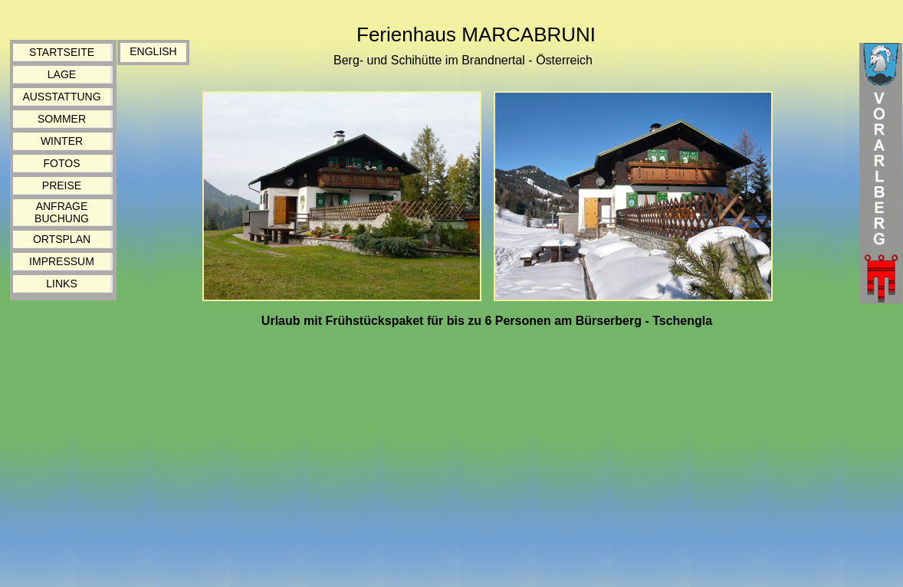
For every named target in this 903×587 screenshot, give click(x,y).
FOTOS (62, 163)
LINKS (61, 283)
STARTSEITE (61, 52)
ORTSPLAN (61, 239)
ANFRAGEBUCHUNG (61, 212)
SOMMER (62, 119)
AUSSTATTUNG (61, 96)
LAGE (62, 74)
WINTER (62, 141)
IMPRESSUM (61, 261)
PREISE (61, 185)
